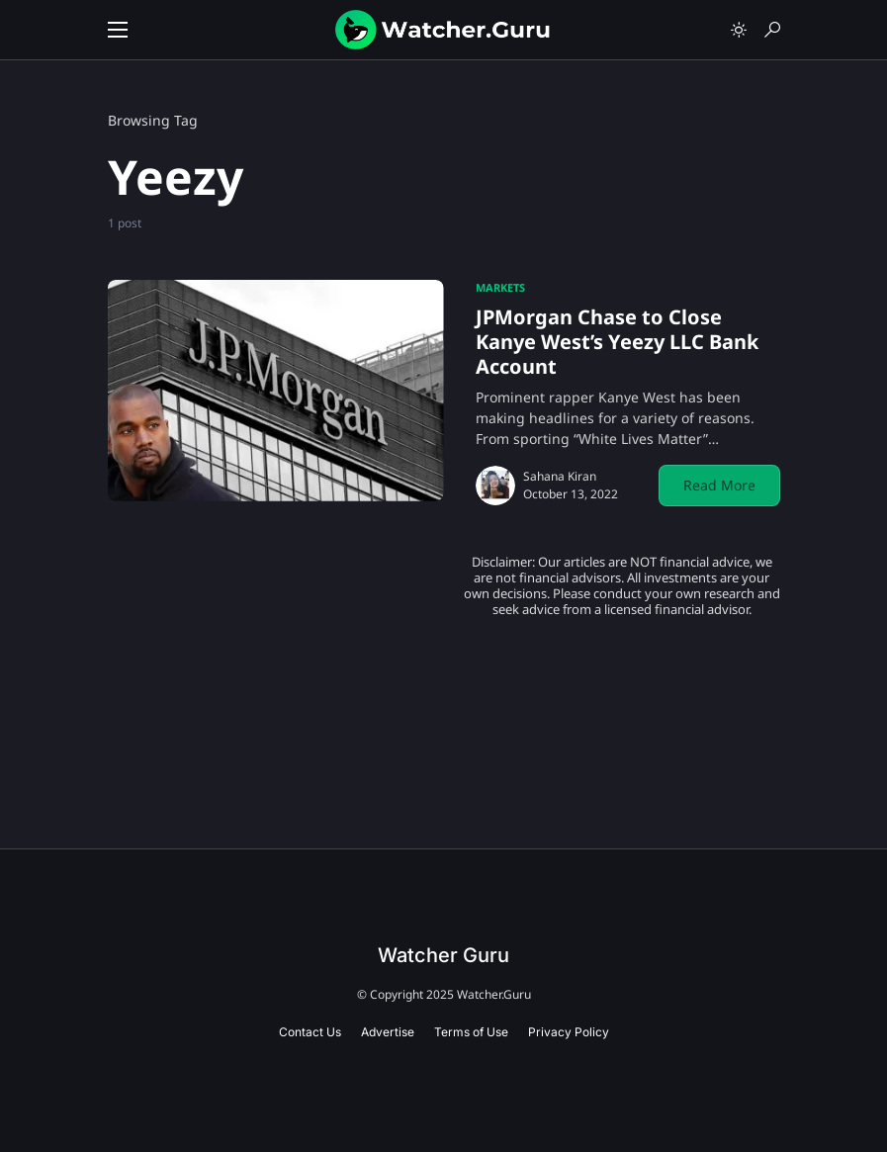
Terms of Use (471, 1031)
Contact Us (310, 1031)
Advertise (387, 1031)
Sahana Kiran (559, 476)
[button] (118, 30)
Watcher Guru (443, 955)
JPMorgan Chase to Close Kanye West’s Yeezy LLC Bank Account (617, 342)
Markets (500, 287)
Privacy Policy (568, 1031)
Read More (719, 485)
